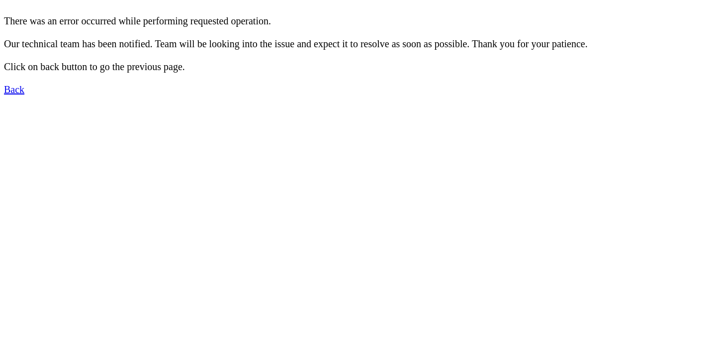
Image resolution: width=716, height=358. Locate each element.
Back (14, 89)
